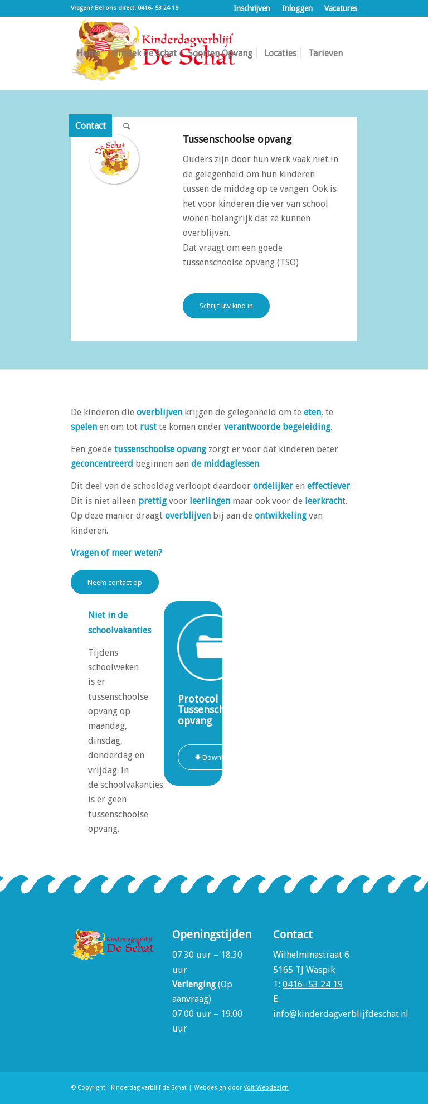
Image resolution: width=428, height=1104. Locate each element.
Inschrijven (252, 8)
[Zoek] (127, 126)
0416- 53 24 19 (313, 984)
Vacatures (340, 8)
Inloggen (297, 8)
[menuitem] (252, 8)
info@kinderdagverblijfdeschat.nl (340, 1014)
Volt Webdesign (266, 1087)
